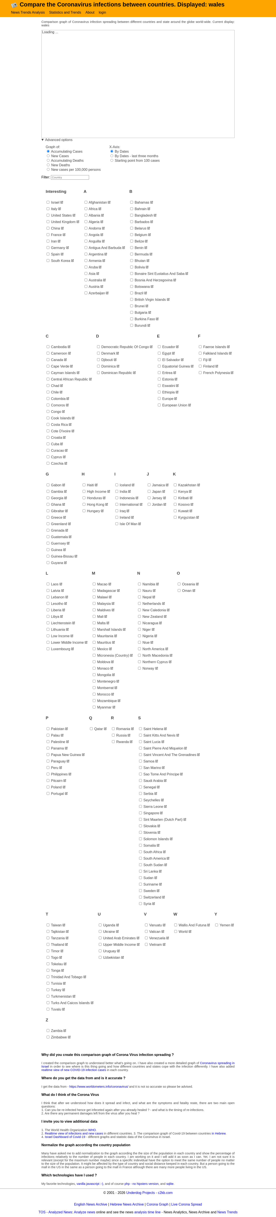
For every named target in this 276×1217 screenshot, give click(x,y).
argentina (94, 255)
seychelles (149, 801)
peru (52, 768)
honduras (92, 499)
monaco (101, 669)
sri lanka (148, 872)
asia (90, 274)
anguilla (93, 242)
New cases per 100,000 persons (74, 170)
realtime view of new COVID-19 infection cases (73, 1070)
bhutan (138, 261)
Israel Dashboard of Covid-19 (65, 1137)
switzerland (150, 898)
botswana (140, 287)
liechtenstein (59, 624)
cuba (53, 445)
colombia (56, 399)
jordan (155, 505)
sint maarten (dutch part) (161, 820)
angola (92, 235)
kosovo (182, 505)
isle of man (126, 524)
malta (99, 624)
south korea (58, 261)
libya (53, 617)
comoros (56, 406)
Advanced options (58, 141)
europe (165, 399)
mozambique (105, 702)
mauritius (102, 643)
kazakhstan (185, 486)
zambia (55, 1031)
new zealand (150, 617)
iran (52, 242)
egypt (164, 354)
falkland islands (213, 354)
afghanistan (96, 203)
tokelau (55, 965)
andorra (93, 229)
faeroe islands (212, 348)
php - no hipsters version (142, 1184)
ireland (122, 518)
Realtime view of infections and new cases (74, 1134)
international (127, 505)
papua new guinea (64, 755)
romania (121, 729)
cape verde (58, 367)
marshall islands (107, 630)
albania (92, 216)
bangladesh (141, 216)
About (89, 12)
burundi (138, 326)
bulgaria (138, 313)
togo (52, 958)
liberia (54, 611)
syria (145, 904)
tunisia (54, 984)
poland (54, 788)
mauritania (103, 637)
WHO (92, 1130)
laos (52, 585)
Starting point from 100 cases (135, 161)
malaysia (102, 604)
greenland (57, 524)
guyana (55, 563)
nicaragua (148, 624)
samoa (146, 762)
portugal (55, 794)
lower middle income (65, 643)
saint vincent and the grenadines (167, 755)
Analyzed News (60, 1213)
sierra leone (151, 807)
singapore (149, 814)
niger (144, 630)
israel (53, 203)
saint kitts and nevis (157, 736)
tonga (53, 971)
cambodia (57, 348)
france (54, 235)
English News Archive (90, 1205)
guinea (54, 550)
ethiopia (166, 393)
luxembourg (58, 650)
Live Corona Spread (186, 1205)
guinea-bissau (60, 557)
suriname (148, 885)
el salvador (169, 361)
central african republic (67, 380)
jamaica (156, 486)
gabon (54, 486)
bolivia (137, 268)
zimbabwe (57, 1038)
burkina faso (142, 320)
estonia (166, 380)
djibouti (105, 361)
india (121, 492)
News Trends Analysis (28, 12)
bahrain (138, 209)
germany (56, 248)
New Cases (58, 157)
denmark (106, 354)
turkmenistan (59, 997)
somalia (147, 846)
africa (91, 209)
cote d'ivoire (59, 432)
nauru (145, 591)
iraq (120, 511)
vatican (153, 932)
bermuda (139, 255)
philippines (57, 775)
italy (52, 209)
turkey (54, 990)
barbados (139, 222)
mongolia (102, 676)
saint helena (151, 729)
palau (53, 736)
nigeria (145, 637)
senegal (147, 788)
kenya (181, 492)
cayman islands (61, 374)
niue (143, 643)
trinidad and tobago (64, 977)
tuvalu (54, 1010)
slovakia (148, 827)
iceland (123, 486)
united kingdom (61, 222)
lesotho (55, 604)
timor (53, 952)
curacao (55, 451)
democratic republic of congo (123, 348)
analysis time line (147, 1213)
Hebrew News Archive (127, 1205)
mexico (100, 650)
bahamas (139, 203)
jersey (155, 499)
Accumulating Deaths (65, 161)
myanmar (102, 708)
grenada (55, 531)
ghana (54, 505)
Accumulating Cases (64, 152)
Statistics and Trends (65, 12)
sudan (146, 878)
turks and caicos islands (68, 1003)
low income (58, 637)
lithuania (56, 630)
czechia (55, 464)
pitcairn (55, 781)
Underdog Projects (140, 1193)
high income (94, 492)
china (53, 229)
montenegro (104, 682)
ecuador (166, 348)
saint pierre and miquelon (161, 749)
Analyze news (84, 1213)
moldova (101, 663)
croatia (54, 438)
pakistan (55, 729)
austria (92, 287)
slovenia (148, 833)
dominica (106, 367)
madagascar (104, 591)
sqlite (170, 1184)
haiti (88, 486)
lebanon (55, 598)
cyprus (54, 458)
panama (55, 749)
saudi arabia (151, 781)
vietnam (153, 945)
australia (93, 281)
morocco (101, 695)
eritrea (165, 374)
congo (54, 412)
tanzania (56, 939)
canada (55, 361)
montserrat (103, 689)
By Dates (119, 152)
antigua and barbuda (103, 248)
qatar (96, 729)
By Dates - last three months (134, 157)
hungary (91, 511)
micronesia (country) (111, 656)
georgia (55, 499)
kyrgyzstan (184, 518)
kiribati (181, 499)
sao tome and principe (159, 775)
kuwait (181, 511)
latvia (53, 591)
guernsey (56, 544)
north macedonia (153, 656)
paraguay (56, 762)
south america (152, 859)
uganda (107, 926)
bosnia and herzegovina (151, 281)
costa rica (57, 425)
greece (54, 518)
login (102, 12)
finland (207, 367)
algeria (92, 222)
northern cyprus (153, 663)
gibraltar (55, 511)
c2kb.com (165, 1193)
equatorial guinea (174, 367)
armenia (93, 261)
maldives (102, 611)
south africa (150, 852)
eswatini (166, 386)
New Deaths (58, 166)
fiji (203, 361)
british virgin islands (148, 300)
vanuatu (153, 926)
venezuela (155, 939)
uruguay (107, 952)
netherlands (149, 604)
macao (100, 585)
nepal (144, 598)
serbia (146, 794)
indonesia (125, 499)
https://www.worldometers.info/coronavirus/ (99, 1087)
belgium (138, 235)
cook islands (59, 419)
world (181, 932)
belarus (138, 229)
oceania (186, 585)
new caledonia (152, 611)
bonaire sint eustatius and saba (157, 274)
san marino (150, 768)
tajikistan (56, 932)
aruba (91, 268)
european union (172, 406)
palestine (56, 742)
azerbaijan (95, 294)
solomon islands (154, 839)
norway (146, 669)
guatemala (57, 537)
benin (136, 248)
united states (59, 216)
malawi (100, 598)
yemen (222, 926)
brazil (136, 294)
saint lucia (150, 742)
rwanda (120, 742)
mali (98, 617)
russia (119, 736)
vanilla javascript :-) (90, 1184)
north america (151, 650)
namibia (146, 585)
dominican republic (114, 374)
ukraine (107, 932)
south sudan (151, 865)
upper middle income (117, 945)
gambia (55, 492)
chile (53, 393)
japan (155, 492)
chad (53, 386)
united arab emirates (117, 939)
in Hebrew (219, 1134)
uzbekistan (109, 958)
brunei (137, 307)
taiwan (54, 926)
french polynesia (214, 374)
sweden (147, 891)
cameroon (57, 354)
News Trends (227, 1213)
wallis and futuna (190, 926)
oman (184, 591)
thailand (55, 945)
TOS (42, 1213)
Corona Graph (157, 1205)
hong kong (93, 505)
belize (137, 242)
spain (53, 255)
